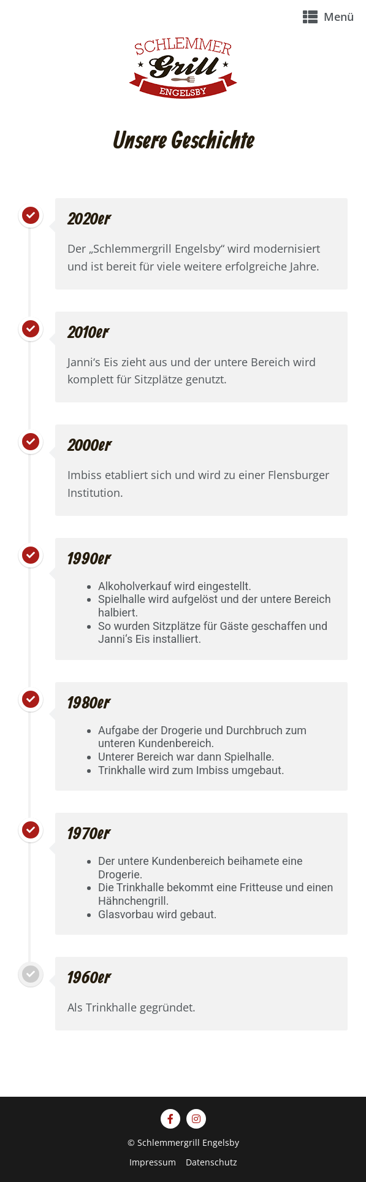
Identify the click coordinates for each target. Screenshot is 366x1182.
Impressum (152, 1162)
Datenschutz (211, 1162)
